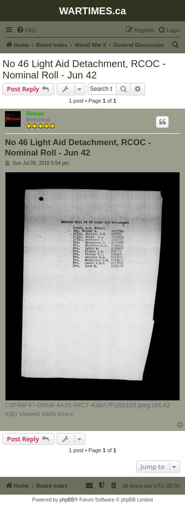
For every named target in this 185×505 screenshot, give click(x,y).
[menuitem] (26, 30)
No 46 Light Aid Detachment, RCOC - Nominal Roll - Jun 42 (84, 69)
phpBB (67, 500)
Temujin (35, 114)
